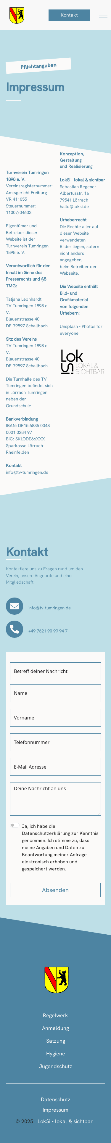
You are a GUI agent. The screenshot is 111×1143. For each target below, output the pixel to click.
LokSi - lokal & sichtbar (65, 1121)
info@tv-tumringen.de (49, 608)
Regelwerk (55, 1015)
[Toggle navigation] (103, 15)
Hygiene (55, 1053)
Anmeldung (55, 1028)
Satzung (55, 1040)
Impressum (55, 1109)
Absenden (55, 890)
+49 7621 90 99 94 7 (47, 631)
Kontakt (69, 15)
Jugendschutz (55, 1066)
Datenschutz (55, 1099)
